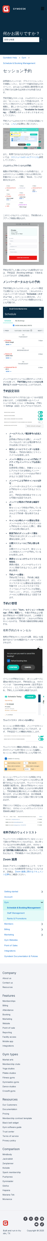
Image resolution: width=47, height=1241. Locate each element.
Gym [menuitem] (6, 902)
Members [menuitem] (8, 924)
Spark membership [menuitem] (12, 1172)
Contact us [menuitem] (8, 982)
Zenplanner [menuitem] (8, 1163)
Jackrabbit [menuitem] (8, 1159)
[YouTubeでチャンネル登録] (36, 1224)
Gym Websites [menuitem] (11, 940)
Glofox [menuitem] (6, 1186)
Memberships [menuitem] (9, 1001)
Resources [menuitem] (8, 987)
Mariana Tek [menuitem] (8, 1194)
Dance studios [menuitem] (9, 1086)
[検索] (41, 39)
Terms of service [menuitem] (11, 1136)
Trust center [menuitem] (8, 1131)
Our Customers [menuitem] (10, 1105)
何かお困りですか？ (21, 33)
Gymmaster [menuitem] (8, 1181)
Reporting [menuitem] (7, 1032)
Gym (24, 57)
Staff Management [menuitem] (16, 913)
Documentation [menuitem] (10, 1109)
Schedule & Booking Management (19, 63)
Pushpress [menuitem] (8, 1177)
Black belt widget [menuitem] (11, 1122)
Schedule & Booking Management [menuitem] (24, 907)
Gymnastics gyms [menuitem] (11, 1082)
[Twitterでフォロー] (36, 1219)
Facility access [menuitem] (9, 1037)
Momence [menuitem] (7, 1199)
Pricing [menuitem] (6, 1113)
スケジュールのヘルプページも (25, 157)
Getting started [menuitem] (11, 891)
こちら (14, 123)
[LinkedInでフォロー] (42, 1219)
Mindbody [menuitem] (7, 1154)
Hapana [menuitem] (6, 1190)
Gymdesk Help (10, 57)
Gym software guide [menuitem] (12, 1127)
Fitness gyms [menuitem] (9, 1077)
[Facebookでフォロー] (25, 1219)
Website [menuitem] (6, 1023)
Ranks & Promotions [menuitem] (16, 918)
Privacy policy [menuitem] (9, 1140)
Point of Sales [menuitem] (11, 945)
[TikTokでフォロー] (42, 1224)
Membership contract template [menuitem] (17, 1118)
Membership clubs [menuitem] (11, 1064)
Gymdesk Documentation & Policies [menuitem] (21, 956)
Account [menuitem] (8, 897)
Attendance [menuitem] (8, 1010)
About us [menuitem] (7, 978)
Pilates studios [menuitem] (9, 1073)
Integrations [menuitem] (10, 951)
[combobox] (21, 39)
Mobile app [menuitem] (8, 1041)
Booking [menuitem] (6, 1014)
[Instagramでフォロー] (31, 1219)
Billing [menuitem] (7, 929)
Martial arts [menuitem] (8, 1059)
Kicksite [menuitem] (6, 1168)
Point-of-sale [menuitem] (9, 1028)
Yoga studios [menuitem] (9, 1068)
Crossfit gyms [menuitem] (9, 1091)
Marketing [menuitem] (9, 934)
